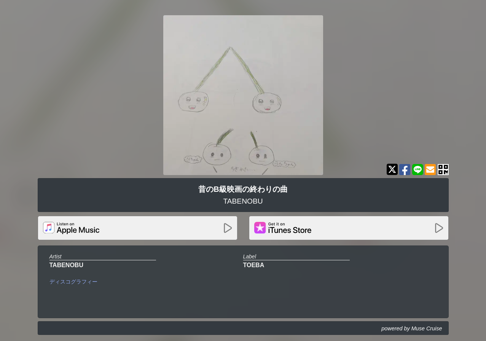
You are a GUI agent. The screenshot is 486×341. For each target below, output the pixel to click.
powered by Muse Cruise (411, 328)
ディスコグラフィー (73, 282)
